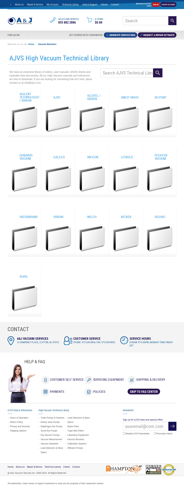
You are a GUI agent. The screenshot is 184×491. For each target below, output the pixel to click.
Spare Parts (73, 426)
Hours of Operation (19, 418)
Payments (57, 391)
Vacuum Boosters (47, 44)
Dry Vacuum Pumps (50, 435)
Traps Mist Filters (75, 430)
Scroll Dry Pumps (49, 430)
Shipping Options (18, 430)
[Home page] (10, 4)
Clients (104, 4)
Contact (115, 4)
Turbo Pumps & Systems (52, 418)
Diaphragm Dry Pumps (51, 426)
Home (31, 44)
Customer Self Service (67, 379)
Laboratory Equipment (78, 435)
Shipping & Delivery (150, 379)
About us (19, 4)
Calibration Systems (77, 443)
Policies (99, 391)
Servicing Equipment (108, 379)
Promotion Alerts (163, 434)
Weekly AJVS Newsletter (136, 434)
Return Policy (16, 422)
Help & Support (89, 4)
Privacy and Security (20, 426)
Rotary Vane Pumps (50, 422)
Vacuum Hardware (49, 443)
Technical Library (70, 4)
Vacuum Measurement (51, 439)
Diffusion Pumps (75, 448)
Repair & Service (35, 4)
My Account (52, 4)
